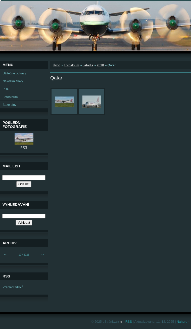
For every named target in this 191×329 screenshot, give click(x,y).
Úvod (56, 65)
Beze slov (9, 105)
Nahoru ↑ (183, 321)
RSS (128, 321)
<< (5, 254)
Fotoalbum (71, 65)
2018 (100, 65)
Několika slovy (13, 81)
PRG (6, 89)
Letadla (88, 65)
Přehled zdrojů (13, 287)
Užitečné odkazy (14, 73)
